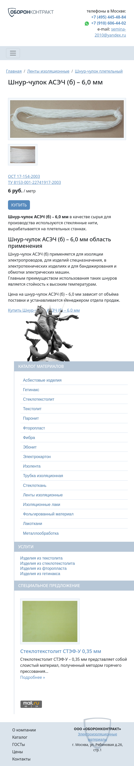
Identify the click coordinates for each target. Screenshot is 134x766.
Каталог (19, 737)
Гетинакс (31, 390)
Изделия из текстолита (41, 558)
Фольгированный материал (48, 514)
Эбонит (30, 447)
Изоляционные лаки (41, 504)
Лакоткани (32, 523)
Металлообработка (41, 533)
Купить (19, 205)
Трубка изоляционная (43, 476)
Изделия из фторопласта (43, 568)
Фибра (29, 437)
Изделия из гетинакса (40, 574)
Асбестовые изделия (42, 380)
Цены (17, 751)
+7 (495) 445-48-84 (108, 17)
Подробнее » (32, 677)
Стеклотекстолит (38, 399)
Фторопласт (34, 428)
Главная (14, 71)
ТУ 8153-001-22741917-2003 (34, 182)
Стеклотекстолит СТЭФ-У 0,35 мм (60, 651)
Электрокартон (37, 457)
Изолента (31, 466)
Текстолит (32, 409)
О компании (24, 730)
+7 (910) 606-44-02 (108, 23)
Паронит (31, 418)
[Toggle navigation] (13, 53)
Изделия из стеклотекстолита (47, 563)
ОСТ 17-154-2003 (24, 176)
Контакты (21, 759)
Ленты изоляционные (48, 71)
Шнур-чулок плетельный (99, 71)
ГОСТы (18, 744)
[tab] (74, 380)
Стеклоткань (34, 485)
